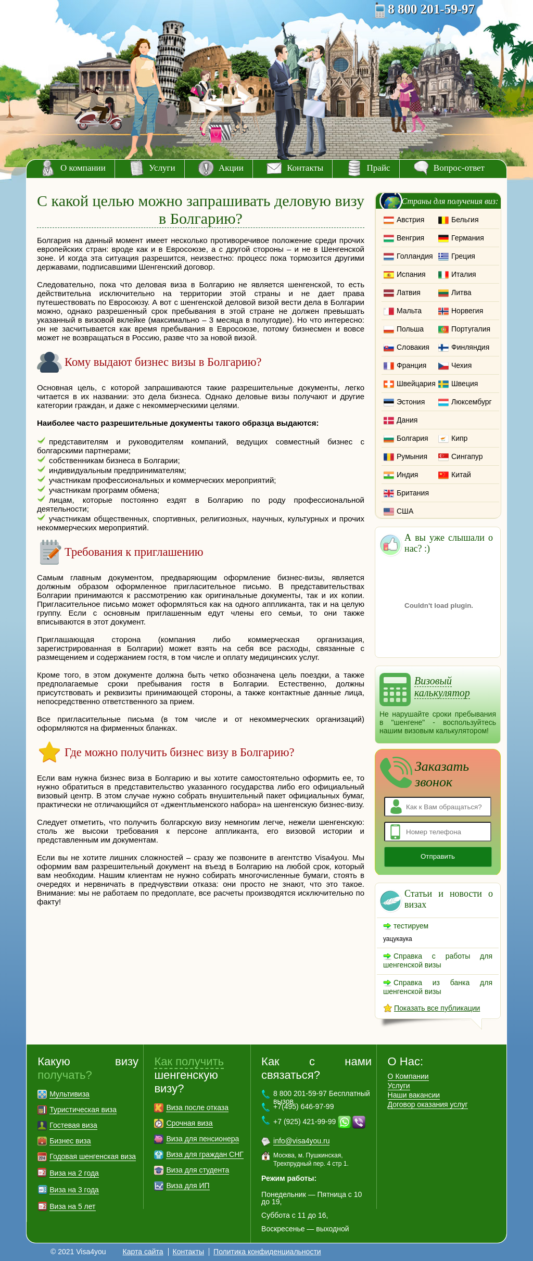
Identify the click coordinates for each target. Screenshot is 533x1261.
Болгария (412, 438)
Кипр (459, 438)
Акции (231, 168)
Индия (407, 474)
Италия (463, 274)
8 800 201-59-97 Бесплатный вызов (321, 1097)
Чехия (461, 365)
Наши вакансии (414, 1095)
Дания (407, 420)
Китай (461, 474)
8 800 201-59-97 (431, 9)
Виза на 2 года (74, 1173)
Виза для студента (197, 1170)
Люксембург (471, 402)
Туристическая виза (83, 1109)
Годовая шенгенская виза (92, 1156)
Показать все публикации (437, 1008)
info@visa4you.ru (301, 1141)
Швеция (464, 383)
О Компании (408, 1076)
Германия (467, 238)
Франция (411, 365)
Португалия (470, 329)
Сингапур (467, 456)
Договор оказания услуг (428, 1104)
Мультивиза (69, 1094)
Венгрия (410, 238)
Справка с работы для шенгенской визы (437, 960)
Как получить (189, 1061)
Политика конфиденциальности (267, 1251)
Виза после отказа (197, 1107)
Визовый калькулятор (442, 686)
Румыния (412, 456)
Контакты (305, 168)
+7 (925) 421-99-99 (304, 1121)
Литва (461, 292)
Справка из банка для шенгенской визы (437, 987)
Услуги (162, 168)
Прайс (378, 168)
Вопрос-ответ (459, 168)
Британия (413, 493)
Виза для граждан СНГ (204, 1154)
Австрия (410, 219)
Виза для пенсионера (202, 1139)
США (405, 511)
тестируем (411, 926)
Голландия (415, 256)
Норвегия (467, 311)
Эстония (411, 402)
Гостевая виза (73, 1125)
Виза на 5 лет (72, 1206)
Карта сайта (143, 1251)
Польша (410, 329)
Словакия (413, 347)
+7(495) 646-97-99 (303, 1106)
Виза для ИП (187, 1185)
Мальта (409, 311)
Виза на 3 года (74, 1190)
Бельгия (464, 219)
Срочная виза (189, 1123)
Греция (463, 256)
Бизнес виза (70, 1141)
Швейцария (416, 383)
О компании (83, 168)
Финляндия (470, 347)
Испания (411, 274)
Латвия (409, 292)
